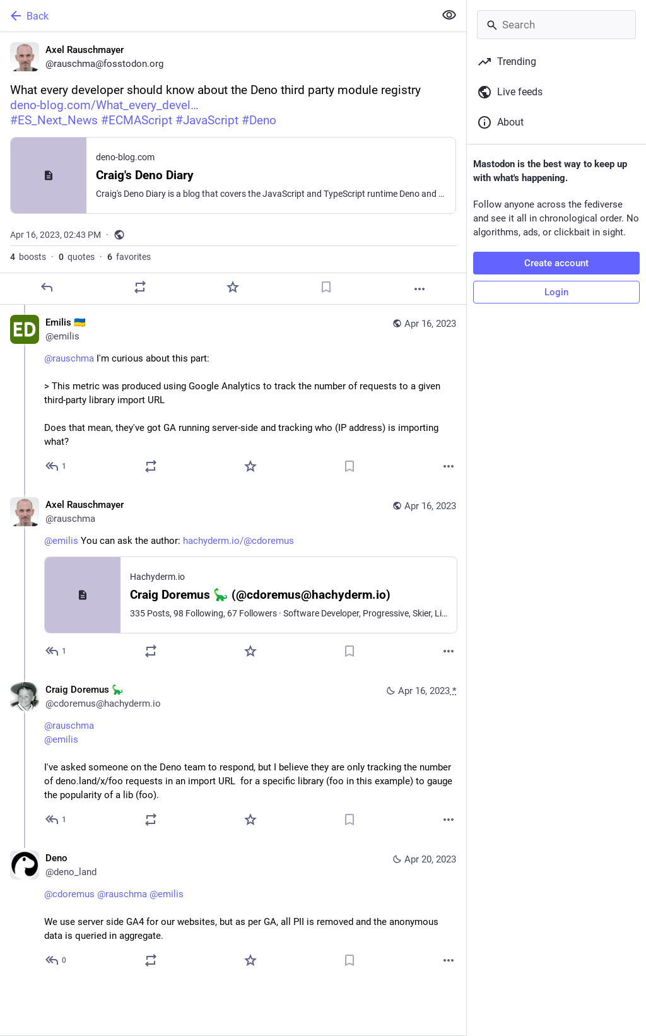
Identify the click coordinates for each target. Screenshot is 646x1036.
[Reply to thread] (56, 466)
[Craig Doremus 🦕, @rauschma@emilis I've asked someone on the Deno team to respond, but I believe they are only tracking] (233, 756)
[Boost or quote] (140, 287)
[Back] (216, 16)
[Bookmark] (326, 287)
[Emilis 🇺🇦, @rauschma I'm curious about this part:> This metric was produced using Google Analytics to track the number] (233, 396)
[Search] (556, 24)
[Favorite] (232, 287)
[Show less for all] (449, 15)
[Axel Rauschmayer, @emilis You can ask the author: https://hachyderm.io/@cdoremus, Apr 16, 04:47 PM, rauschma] (233, 579)
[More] (419, 289)
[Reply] (46, 287)
